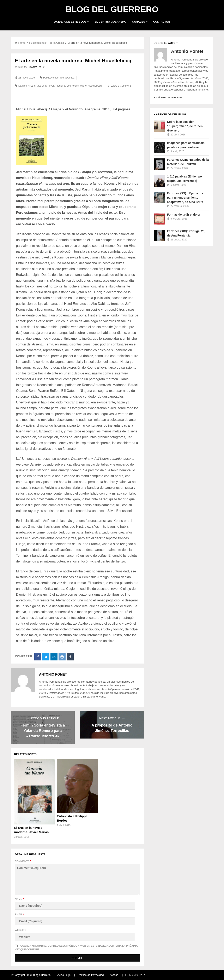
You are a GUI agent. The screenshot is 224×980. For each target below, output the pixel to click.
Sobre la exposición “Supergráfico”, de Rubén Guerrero (185, 126)
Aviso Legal (64, 974)
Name (19, 899)
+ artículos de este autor (168, 97)
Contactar (161, 21)
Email (19, 914)
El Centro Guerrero (110, 21)
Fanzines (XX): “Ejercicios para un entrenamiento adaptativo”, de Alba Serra (185, 198)
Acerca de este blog (70, 21)
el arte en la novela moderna (50, 85)
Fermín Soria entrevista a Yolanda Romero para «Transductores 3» (42, 730)
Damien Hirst (25, 85)
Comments (23, 861)
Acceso (113, 974)
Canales (138, 21)
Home (20, 42)
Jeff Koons (73, 85)
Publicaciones (37, 42)
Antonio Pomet (36, 66)
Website (20, 930)
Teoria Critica (56, 42)
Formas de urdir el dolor (183, 214)
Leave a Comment (120, 85)
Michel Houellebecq (91, 85)
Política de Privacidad (91, 974)
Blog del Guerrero (112, 9)
